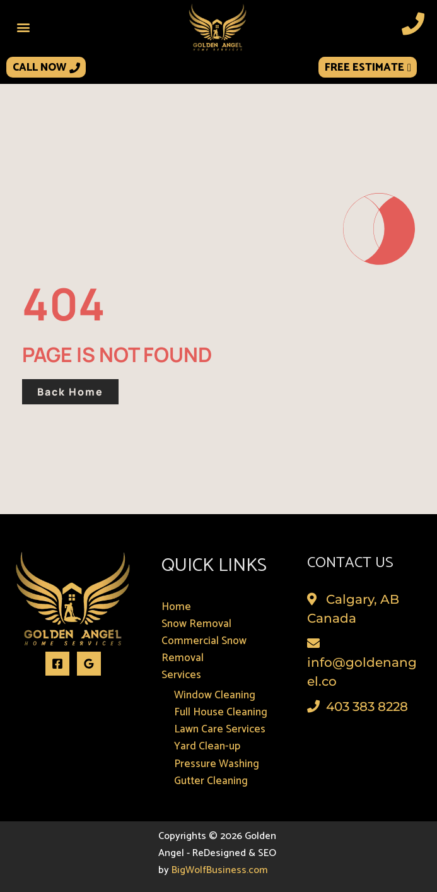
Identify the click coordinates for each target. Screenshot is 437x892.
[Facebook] (57, 664)
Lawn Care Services (219, 729)
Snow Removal (196, 624)
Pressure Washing (216, 764)
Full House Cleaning (220, 712)
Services (181, 675)
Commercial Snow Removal (204, 649)
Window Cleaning (214, 695)
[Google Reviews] (89, 664)
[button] (23, 26)
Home (176, 607)
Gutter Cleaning (211, 781)
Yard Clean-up (207, 746)
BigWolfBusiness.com (219, 870)
